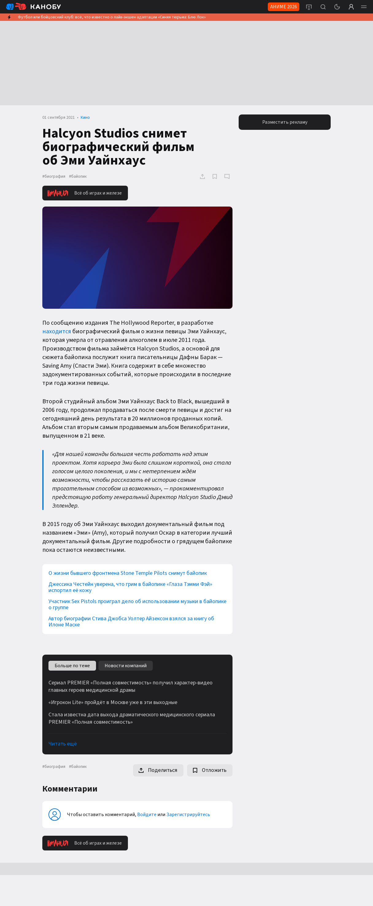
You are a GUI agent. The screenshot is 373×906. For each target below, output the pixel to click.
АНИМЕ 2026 (283, 6)
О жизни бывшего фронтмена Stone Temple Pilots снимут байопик (127, 573)
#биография (53, 176)
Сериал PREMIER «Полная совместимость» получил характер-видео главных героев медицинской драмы (130, 686)
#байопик (78, 176)
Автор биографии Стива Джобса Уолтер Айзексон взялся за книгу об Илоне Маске (131, 622)
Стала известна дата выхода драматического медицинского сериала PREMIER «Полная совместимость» (131, 718)
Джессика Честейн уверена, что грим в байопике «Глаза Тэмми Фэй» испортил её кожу (130, 587)
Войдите (146, 814)
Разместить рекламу (284, 122)
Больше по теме (72, 665)
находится (56, 331)
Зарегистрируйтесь (188, 814)
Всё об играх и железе (84, 193)
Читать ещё (62, 744)
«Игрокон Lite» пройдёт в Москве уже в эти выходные (112, 702)
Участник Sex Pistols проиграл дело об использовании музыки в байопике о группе (137, 604)
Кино (85, 117)
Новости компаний (126, 665)
